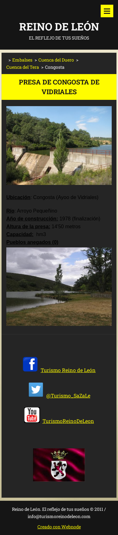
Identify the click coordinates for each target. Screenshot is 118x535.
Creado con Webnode (59, 527)
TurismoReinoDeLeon (68, 421)
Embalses (22, 60)
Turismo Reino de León (68, 370)
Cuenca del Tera (22, 67)
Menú (107, 11)
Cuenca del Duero (56, 60)
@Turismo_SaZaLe (68, 395)
